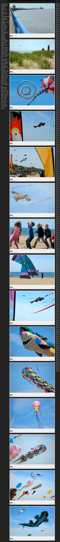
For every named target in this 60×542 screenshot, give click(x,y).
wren (5, 107)
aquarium (5, 49)
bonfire (2, 56)
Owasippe (3, 30)
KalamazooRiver (4, 18)
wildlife (6, 105)
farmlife (2, 66)
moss (2, 84)
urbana (2, 104)
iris (4, 74)
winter (2, 107)
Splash (2, 40)
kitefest (11, 35)
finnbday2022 (3, 67)
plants (2, 88)
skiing (7, 91)
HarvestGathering (4, 13)
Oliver (5, 29)
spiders (6, 94)
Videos (57, 0)
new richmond (6, 84)
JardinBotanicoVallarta (5, 16)
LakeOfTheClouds (4, 19)
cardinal (5, 60)
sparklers (2, 94)
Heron (2, 15)
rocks (7, 90)
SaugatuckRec (3, 39)
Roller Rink (3, 36)
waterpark (2, 105)
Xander (2, 46)
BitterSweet (3, 6)
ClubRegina (3, 8)
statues (5, 97)
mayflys (2, 81)
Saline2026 (3, 37)
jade (6, 74)
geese (2, 73)
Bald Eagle (5, 5)
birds (5, 53)
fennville (5, 66)
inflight (5, 73)
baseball (2, 53)
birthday (2, 54)
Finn (6, 12)
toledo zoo (3, 101)
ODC (2, 29)
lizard (6, 78)
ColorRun (2, 9)
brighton (5, 56)
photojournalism (4, 87)
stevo (2, 98)
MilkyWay (5, 26)
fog (1, 71)
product (2, 90)
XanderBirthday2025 (4, 47)
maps (5, 80)
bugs (2, 57)
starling (2, 97)
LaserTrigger (3, 22)
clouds (2, 63)
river (5, 90)
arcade (6, 50)
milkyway (2, 83)
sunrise (5, 98)
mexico (6, 81)
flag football (3, 70)
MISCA (7, 22)
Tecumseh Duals (4, 42)
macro (2, 80)
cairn (2, 60)
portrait (5, 88)
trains (6, 101)
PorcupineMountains (4, 32)
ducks (2, 64)
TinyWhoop (3, 43)
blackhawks (7, 54)
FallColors (3, 12)
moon (6, 83)
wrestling (2, 108)
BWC (2, 5)
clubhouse (6, 63)
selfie (2, 91)
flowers (7, 70)
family (5, 64)
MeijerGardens (3, 25)
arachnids (2, 50)
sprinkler (2, 95)
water (5, 104)
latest (6, 77)
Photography (2, 0)
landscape (3, 77)
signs (4, 91)
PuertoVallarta (3, 33)
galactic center (5, 71)
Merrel (2, 26)
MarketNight (3, 23)
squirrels (6, 95)
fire (7, 67)
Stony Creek (6, 40)
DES (6, 9)
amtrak (2, 49)
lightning (2, 78)
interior (2, 74)
